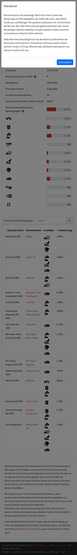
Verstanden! (65, 62)
